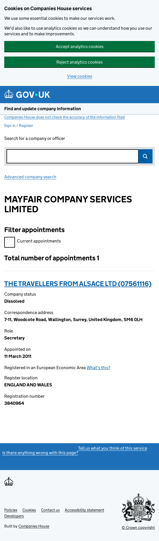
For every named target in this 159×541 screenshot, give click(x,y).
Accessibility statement (84, 509)
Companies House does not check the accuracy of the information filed (64, 117)
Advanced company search (30, 176)
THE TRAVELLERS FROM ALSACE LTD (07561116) (78, 284)
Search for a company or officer (34, 138)
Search (145, 156)
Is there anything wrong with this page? (40, 452)
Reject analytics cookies (79, 62)
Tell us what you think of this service (112, 448)
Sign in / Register (18, 125)
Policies (10, 509)
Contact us (50, 509)
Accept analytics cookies (80, 46)
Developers (14, 515)
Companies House (33, 526)
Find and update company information (42, 108)
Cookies (29, 509)
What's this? (98, 367)
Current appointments (32, 241)
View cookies (79, 76)
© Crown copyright (138, 527)
